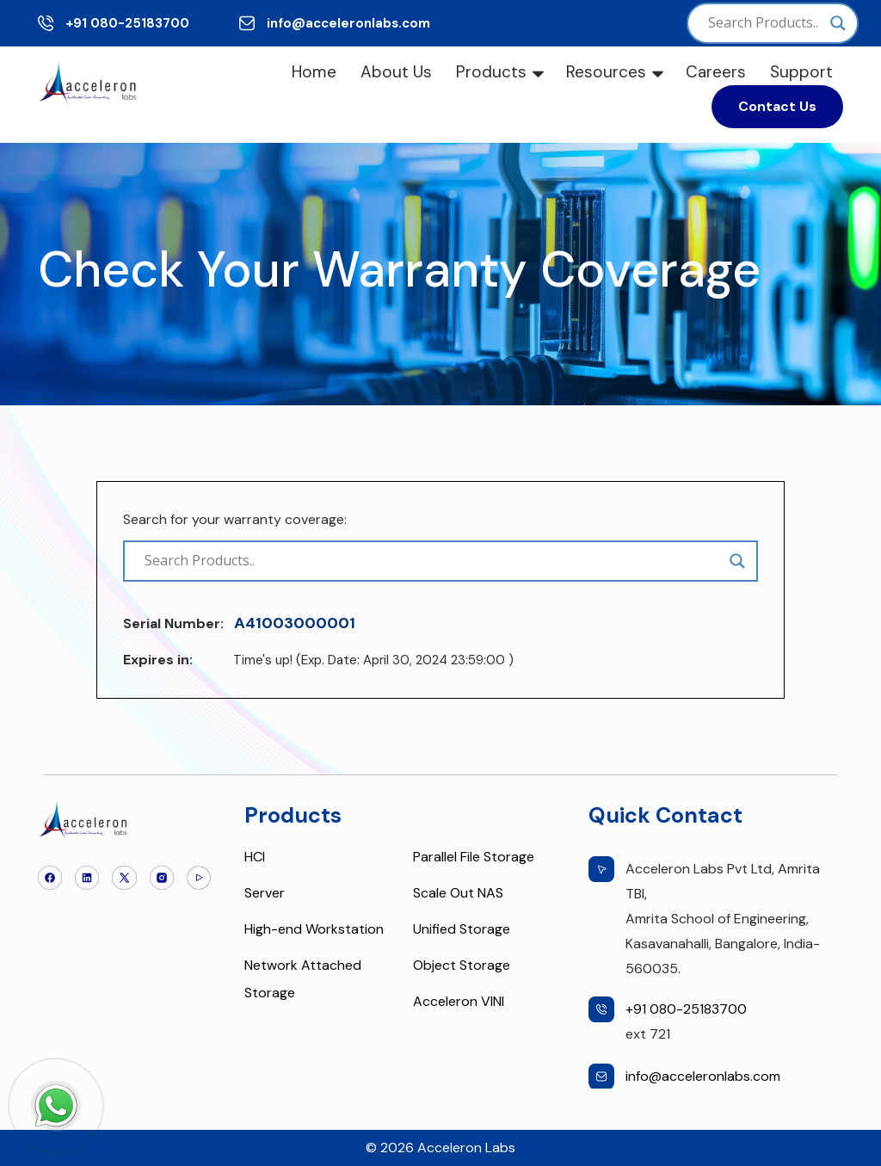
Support (801, 72)
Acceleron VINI (458, 1001)
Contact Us (777, 106)
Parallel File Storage (473, 857)
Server (264, 893)
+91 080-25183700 (127, 23)
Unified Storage (461, 929)
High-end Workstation (314, 929)
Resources (606, 72)
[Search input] (765, 23)
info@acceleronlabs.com (348, 23)
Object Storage (461, 965)
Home (314, 72)
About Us (396, 72)
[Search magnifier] (838, 23)
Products (491, 72)
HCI (254, 857)
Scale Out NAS (458, 893)
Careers (716, 72)
